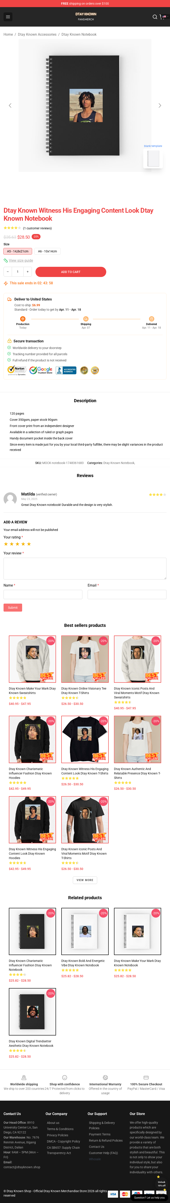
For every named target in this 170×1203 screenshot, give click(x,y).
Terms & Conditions (60, 1129)
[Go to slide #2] (96, 182)
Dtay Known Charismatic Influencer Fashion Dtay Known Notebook (30, 965)
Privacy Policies (57, 1135)
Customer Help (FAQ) (103, 1153)
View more (85, 880)
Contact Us (96, 1146)
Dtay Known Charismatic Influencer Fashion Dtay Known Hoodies (30, 773)
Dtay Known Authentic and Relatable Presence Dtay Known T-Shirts (137, 773)
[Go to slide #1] (73, 182)
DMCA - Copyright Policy (63, 1141)
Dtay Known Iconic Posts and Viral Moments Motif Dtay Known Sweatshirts (136, 693)
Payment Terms (99, 1134)
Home (8, 34)
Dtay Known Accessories (37, 34)
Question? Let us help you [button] (149, 1197)
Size (7, 244)
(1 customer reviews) (37, 228)
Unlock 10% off (162, 1184)
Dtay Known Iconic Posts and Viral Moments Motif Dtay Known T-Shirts (84, 853)
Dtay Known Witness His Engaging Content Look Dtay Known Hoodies (32, 853)
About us (53, 1123)
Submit (13, 607)
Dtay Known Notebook (79, 34)
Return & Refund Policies (106, 1140)
